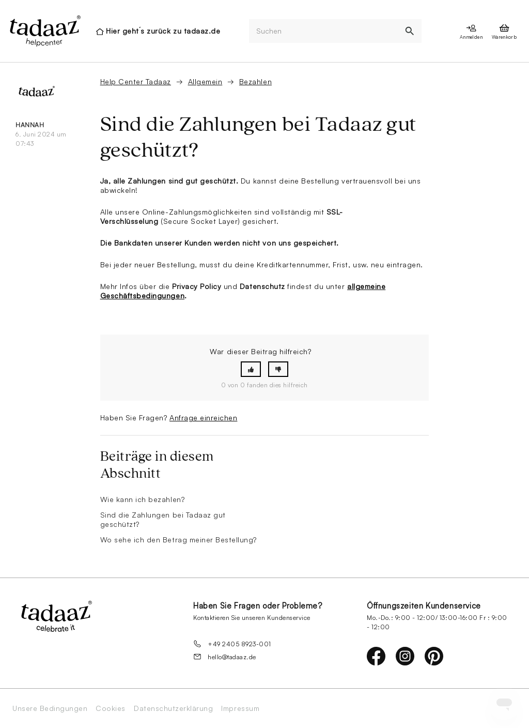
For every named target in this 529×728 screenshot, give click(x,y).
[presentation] (44, 31)
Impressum (240, 708)
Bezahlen (255, 81)
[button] (251, 369)
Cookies (111, 708)
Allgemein (205, 81)
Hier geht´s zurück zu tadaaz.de (163, 30)
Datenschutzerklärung (173, 708)
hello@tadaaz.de (224, 657)
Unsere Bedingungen (49, 708)
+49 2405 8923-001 (232, 644)
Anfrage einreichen (203, 417)
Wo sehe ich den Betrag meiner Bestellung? (178, 539)
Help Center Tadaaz (135, 81)
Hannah (29, 125)
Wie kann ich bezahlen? (142, 499)
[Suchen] (323, 31)
